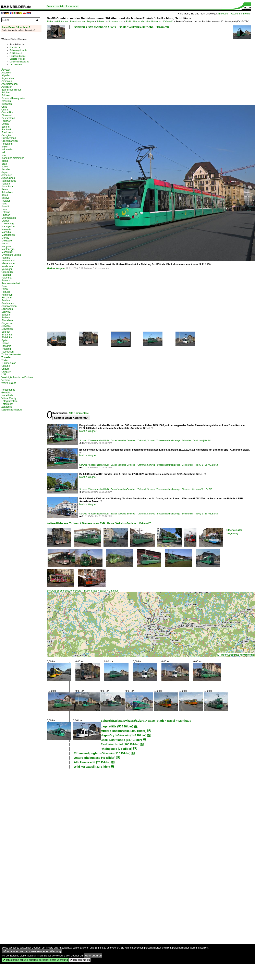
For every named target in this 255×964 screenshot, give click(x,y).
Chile (4, 106)
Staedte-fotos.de (17, 59)
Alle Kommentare (79, 413)
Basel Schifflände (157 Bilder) (121, 739)
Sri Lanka (6, 334)
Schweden (7, 309)
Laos (4, 209)
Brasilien (6, 101)
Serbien (5, 317)
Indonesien (7, 149)
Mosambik (7, 252)
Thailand (6, 348)
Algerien (5, 75)
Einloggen (223, 13)
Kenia (4, 189)
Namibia (5, 257)
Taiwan (5, 343)
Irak (3, 152)
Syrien (4, 340)
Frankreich (7, 132)
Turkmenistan (8, 363)
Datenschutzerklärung (12, 409)
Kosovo (5, 198)
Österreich (7, 272)
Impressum (72, 6)
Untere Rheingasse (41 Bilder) (95, 757)
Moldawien (7, 240)
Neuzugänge (8, 389)
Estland (5, 126)
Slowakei (6, 326)
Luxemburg (7, 223)
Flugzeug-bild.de (18, 56)
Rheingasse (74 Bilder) (116, 748)
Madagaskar (8, 226)
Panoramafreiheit (10, 283)
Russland (6, 297)
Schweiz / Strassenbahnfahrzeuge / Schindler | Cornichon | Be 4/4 (179, 440)
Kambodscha (8, 180)
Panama (6, 280)
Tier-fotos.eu (16, 64)
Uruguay (6, 371)
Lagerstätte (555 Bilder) (117, 726)
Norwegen (7, 269)
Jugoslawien (8, 178)
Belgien (5, 92)
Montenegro (7, 249)
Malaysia (6, 229)
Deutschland (8, 118)
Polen (4, 289)
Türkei (4, 360)
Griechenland (8, 138)
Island (4, 160)
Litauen (5, 220)
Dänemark (7, 115)
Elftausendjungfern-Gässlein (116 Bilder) (102, 753)
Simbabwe (7, 320)
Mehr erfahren (93, 955)
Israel (4, 163)
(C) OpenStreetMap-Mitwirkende (235, 654)
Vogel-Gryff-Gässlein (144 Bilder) (123, 735)
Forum (50, 6)
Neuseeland (7, 260)
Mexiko (5, 237)
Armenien (6, 81)
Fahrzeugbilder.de (18, 50)
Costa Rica (7, 112)
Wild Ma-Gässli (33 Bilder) (92, 766)
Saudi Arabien (9, 306)
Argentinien (7, 78)
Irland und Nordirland (12, 158)
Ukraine (5, 366)
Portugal (6, 291)
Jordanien (6, 175)
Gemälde (6, 392)
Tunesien (6, 357)
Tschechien (7, 351)
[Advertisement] (109, 68)
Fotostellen (7, 404)
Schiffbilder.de (16, 53)
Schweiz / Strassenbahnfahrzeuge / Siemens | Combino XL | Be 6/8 (179, 489)
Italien (4, 166)
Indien (4, 146)
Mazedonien (8, 235)
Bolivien (5, 95)
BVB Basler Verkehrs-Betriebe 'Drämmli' (149, 21)
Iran (3, 155)
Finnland (6, 129)
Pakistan (6, 274)
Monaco (5, 243)
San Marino (7, 303)
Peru (4, 286)
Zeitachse (6, 406)
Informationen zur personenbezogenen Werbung (32, 951)
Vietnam (5, 380)
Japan (4, 172)
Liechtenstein (8, 217)
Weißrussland (8, 383)
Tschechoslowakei (11, 354)
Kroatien (6, 200)
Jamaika (6, 169)
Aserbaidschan (9, 84)
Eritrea (5, 123)
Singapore (7, 323)
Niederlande (8, 263)
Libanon (5, 215)
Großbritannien (9, 141)
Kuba (4, 203)
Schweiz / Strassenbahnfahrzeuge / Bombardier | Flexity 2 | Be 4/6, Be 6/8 (182, 465)
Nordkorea (7, 266)
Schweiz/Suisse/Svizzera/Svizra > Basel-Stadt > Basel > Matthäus (83, 590)
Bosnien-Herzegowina (13, 98)
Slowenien (7, 329)
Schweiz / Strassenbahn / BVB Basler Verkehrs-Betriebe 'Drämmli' (122, 27)
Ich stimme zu (80, 959)
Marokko (6, 232)
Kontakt (60, 6)
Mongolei (6, 246)
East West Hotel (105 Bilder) (120, 744)
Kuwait (5, 206)
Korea (4, 195)
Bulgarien (6, 104)
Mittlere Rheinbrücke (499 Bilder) (123, 731)
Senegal (5, 314)
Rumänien (7, 294)
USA (4, 374)
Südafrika (6, 337)
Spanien (5, 331)
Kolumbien (7, 192)
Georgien (6, 135)
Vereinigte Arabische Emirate (17, 377)
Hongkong (7, 143)
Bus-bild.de (15, 47)
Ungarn (5, 368)
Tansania (6, 346)
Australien (6, 86)
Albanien (6, 72)
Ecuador (6, 121)
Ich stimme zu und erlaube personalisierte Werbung (35, 959)
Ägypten (5, 69)
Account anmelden (241, 13)
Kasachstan (7, 186)
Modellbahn (7, 395)
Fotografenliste (9, 401)
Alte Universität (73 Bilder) (92, 762)
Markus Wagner (56, 268)
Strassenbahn (115, 21)
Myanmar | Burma (11, 254)
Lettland (5, 212)
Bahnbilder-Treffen (11, 89)
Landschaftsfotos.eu (19, 61)
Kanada (5, 183)
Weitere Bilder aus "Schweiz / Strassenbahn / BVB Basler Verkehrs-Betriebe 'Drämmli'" (99, 523)
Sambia (5, 300)
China (4, 109)
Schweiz (101, 21)
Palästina (6, 277)
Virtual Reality (8, 398)
